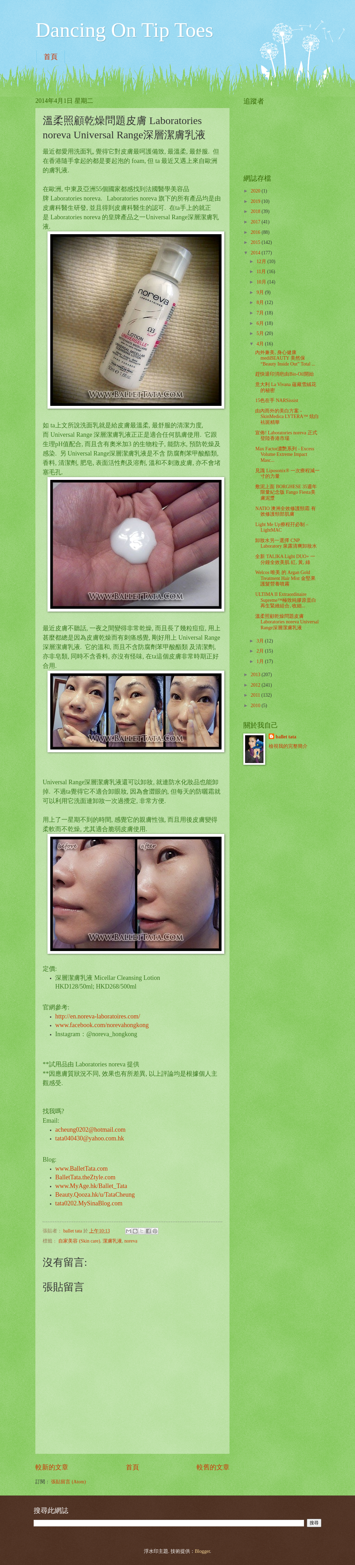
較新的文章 (51, 1467)
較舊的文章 (213, 1467)
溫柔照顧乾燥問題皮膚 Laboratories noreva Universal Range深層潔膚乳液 (287, 622)
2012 (256, 685)
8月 (261, 302)
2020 (256, 191)
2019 (256, 201)
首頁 (51, 56)
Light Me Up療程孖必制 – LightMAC (281, 527)
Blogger (202, 1551)
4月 (261, 343)
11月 (262, 271)
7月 (261, 313)
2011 (256, 695)
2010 (256, 705)
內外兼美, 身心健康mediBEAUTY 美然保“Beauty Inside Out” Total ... (285, 358)
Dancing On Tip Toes (124, 29)
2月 (261, 651)
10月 (262, 282)
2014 (256, 252)
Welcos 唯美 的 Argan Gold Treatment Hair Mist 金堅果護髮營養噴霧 (285, 578)
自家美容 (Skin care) (79, 1241)
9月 (261, 292)
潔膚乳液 (112, 1241)
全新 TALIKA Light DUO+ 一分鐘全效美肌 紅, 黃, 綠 (285, 559)
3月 (261, 641)
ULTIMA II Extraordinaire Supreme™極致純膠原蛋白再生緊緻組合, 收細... (285, 600)
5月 (261, 333)
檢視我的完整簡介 (288, 746)
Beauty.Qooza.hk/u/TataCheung (95, 1194)
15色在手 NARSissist (276, 400)
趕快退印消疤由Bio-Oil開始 (284, 374)
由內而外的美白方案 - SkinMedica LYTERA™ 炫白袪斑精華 (287, 416)
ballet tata (286, 736)
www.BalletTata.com (81, 1168)
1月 (261, 661)
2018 (256, 211)
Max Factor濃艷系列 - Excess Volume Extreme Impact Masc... (284, 454)
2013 (256, 674)
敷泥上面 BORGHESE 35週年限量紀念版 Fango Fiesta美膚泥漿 (286, 492)
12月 (262, 261)
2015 (256, 242)
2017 (256, 221)
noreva (131, 1241)
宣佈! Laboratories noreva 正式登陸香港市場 (286, 435)
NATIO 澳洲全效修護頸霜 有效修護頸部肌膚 (285, 511)
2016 (256, 232)
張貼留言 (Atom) (68, 1481)
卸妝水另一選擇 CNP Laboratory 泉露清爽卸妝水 (286, 543)
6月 (261, 323)
